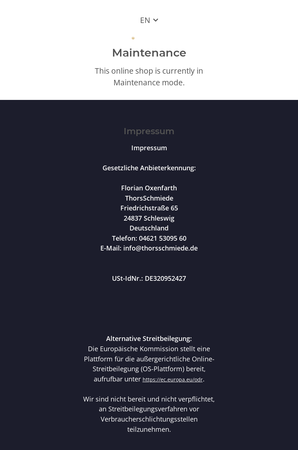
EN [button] (145, 20)
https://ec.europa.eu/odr (173, 379)
